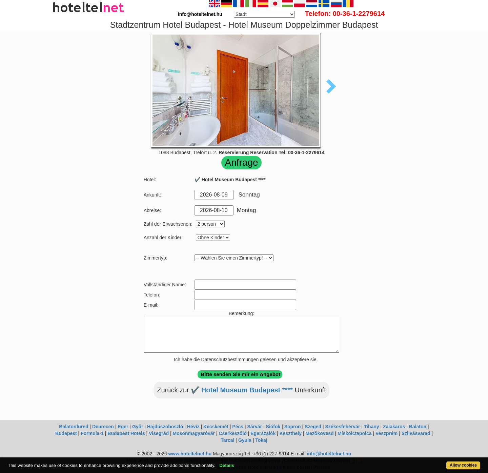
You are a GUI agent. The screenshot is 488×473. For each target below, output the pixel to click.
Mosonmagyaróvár (193, 433)
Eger (123, 426)
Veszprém (386, 433)
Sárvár (254, 426)
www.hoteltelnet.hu (189, 453)
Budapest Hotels (126, 433)
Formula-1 (92, 433)
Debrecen (103, 426)
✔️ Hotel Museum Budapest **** (242, 390)
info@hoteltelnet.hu (329, 453)
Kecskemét (215, 426)
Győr (137, 426)
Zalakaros (394, 426)
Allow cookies (463, 465)
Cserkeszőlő (232, 433)
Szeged (313, 426)
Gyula (244, 440)
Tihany (371, 426)
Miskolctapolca (354, 433)
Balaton (417, 426)
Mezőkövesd (319, 433)
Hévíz (193, 426)
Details (226, 465)
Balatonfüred (73, 426)
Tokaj (261, 440)
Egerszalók (263, 433)
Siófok (273, 426)
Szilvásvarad (416, 433)
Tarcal (227, 440)
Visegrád (159, 433)
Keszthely (291, 433)
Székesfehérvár (342, 426)
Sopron (292, 426)
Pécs (237, 426)
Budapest (66, 433)
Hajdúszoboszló (165, 426)
